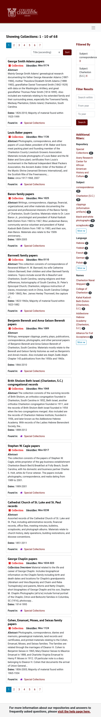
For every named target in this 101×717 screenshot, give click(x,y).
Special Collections (34, 122)
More (81, 231)
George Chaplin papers (22, 559)
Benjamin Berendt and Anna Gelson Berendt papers (36, 322)
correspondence (85, 187)
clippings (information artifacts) (83, 208)
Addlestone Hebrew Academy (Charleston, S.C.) (82, 321)
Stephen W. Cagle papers (24, 446)
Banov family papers (21, 194)
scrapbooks (82, 225)
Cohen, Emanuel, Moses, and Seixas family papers (35, 622)
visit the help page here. (74, 711)
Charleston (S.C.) (85, 195)
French (80, 252)
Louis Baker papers (20, 133)
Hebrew (80, 243)
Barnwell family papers (23, 255)
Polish (79, 262)
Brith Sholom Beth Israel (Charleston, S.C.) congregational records (35, 382)
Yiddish (80, 247)
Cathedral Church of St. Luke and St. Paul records (34, 504)
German (80, 257)
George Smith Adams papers (26, 61)
